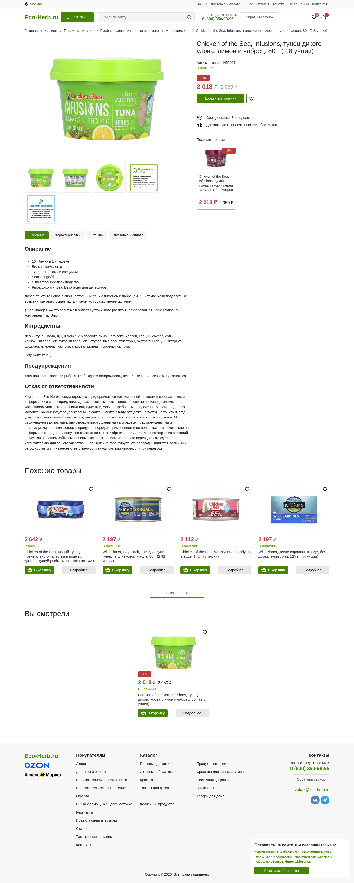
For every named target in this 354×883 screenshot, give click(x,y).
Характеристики (67, 235)
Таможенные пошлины (290, 4)
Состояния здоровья (213, 780)
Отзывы (262, 4)
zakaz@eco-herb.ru (312, 790)
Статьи (81, 829)
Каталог (81, 17)
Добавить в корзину (220, 98)
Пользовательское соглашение (101, 788)
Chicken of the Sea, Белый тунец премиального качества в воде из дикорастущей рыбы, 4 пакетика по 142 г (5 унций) (59, 558)
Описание (36, 235)
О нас (248, 4)
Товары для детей (154, 788)
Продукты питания (211, 764)
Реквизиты (84, 812)
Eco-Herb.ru (41, 17)
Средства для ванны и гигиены (221, 772)
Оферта (82, 796)
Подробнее (79, 570)
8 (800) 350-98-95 (218, 19)
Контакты (319, 4)
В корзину (42, 570)
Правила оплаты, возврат (96, 820)
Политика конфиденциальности (101, 780)
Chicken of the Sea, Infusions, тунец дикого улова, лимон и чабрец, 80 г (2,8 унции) (172, 699)
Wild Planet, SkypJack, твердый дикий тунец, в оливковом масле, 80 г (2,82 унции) (134, 556)
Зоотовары (205, 788)
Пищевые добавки (154, 764)
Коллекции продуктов (157, 804)
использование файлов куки (276, 851)
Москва (36, 4)
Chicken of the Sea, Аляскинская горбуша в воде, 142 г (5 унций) (215, 554)
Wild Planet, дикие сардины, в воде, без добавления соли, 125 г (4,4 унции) (292, 554)
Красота (146, 780)
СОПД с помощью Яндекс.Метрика (104, 804)
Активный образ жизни (158, 772)
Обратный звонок (259, 17)
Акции (202, 4)
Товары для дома (210, 796)
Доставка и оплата (225, 4)
